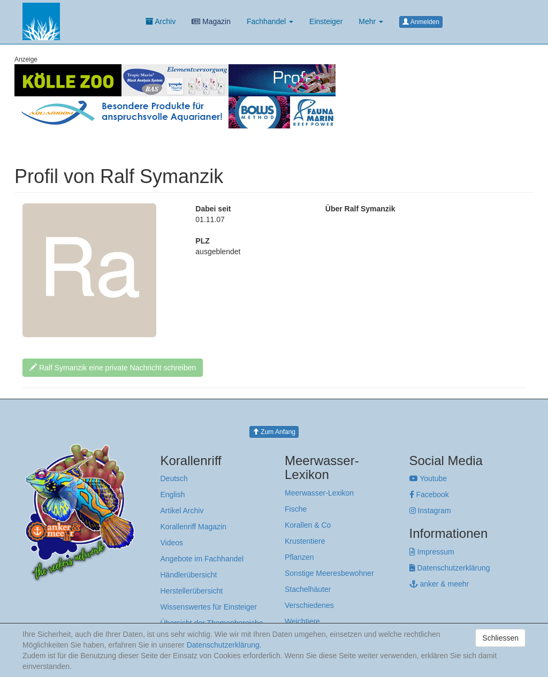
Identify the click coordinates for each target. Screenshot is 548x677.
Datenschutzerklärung (449, 568)
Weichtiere (302, 621)
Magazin (211, 21)
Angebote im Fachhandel (202, 558)
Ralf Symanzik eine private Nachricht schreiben (112, 367)
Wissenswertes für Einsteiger (209, 607)
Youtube (428, 478)
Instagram (430, 510)
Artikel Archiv (182, 510)
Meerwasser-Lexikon (319, 493)
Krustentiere (305, 541)
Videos (172, 542)
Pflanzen (299, 557)
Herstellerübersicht (192, 591)
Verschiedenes (309, 605)
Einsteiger (325, 21)
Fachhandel (270, 21)
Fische (296, 509)
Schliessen (500, 638)
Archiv (161, 21)
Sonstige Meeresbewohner (329, 573)
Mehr (371, 21)
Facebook (429, 494)
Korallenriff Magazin (193, 526)
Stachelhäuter (308, 589)
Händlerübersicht (189, 574)
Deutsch (174, 478)
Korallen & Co (308, 525)
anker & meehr (439, 584)
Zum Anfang (274, 432)
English (173, 494)
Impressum (431, 551)
